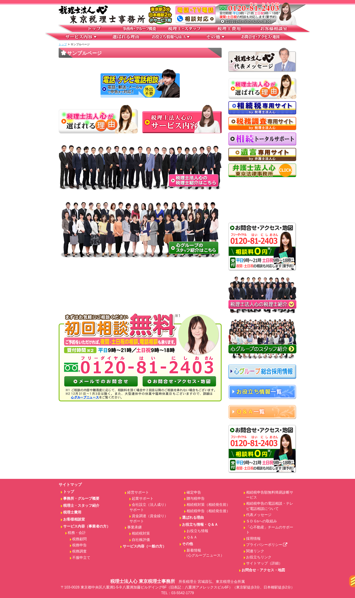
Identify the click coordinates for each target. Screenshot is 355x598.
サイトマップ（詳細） (264, 563)
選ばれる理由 (193, 517)
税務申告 (79, 545)
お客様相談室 (74, 519)
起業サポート (143, 498)
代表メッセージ (258, 515)
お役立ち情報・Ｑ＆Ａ (200, 524)
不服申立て (81, 557)
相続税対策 (141, 533)
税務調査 (79, 551)
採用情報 (253, 538)
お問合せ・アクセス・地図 (263, 570)
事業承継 (134, 527)
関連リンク (255, 551)
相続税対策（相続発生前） (208, 504)
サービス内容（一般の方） (144, 546)
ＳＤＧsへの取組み (261, 521)
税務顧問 (79, 539)
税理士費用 (72, 512)
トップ (63, 44)
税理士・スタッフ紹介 (81, 505)
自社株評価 (141, 540)
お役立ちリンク (258, 557)
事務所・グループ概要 (81, 498)
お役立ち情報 (197, 531)
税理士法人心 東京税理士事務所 (177, 587)
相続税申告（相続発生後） (208, 511)
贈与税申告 (196, 498)
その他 (187, 544)
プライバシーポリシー (267, 545)
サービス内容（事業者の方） (86, 526)
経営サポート (138, 492)
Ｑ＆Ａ (192, 537)
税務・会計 (77, 533)
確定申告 (194, 492)
